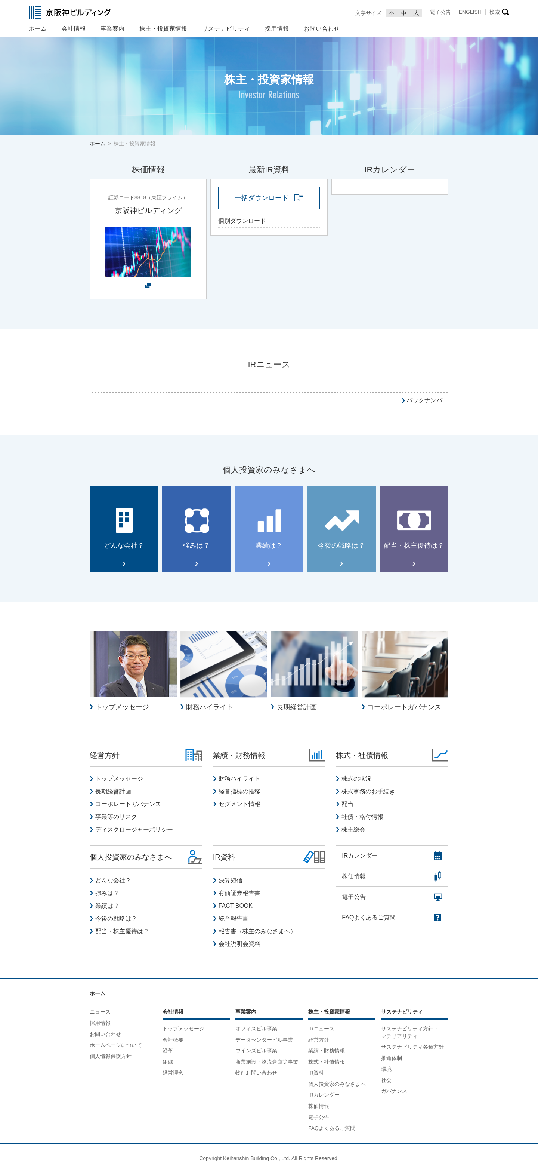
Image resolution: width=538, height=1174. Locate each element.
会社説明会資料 (239, 944)
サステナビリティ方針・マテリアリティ (410, 1033)
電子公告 (440, 12)
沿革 (168, 1051)
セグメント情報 (239, 805)
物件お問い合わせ (256, 1073)
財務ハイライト (239, 779)
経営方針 (318, 1040)
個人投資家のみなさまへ (337, 1085)
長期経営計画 (113, 792)
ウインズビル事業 (256, 1051)
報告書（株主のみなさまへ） (257, 932)
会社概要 (173, 1040)
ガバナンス (394, 1092)
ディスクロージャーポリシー (134, 830)
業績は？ (107, 906)
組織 (168, 1063)
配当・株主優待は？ (122, 932)
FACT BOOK (236, 906)
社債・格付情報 (362, 817)
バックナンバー (427, 400)
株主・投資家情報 (329, 1012)
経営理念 (173, 1073)
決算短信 (230, 881)
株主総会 (353, 830)
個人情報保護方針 (111, 1057)
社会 (386, 1081)
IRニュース (321, 1029)
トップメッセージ (119, 779)
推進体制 (391, 1059)
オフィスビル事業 (256, 1029)
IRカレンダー (324, 1095)
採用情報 (100, 1024)
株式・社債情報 (326, 1063)
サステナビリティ (402, 1012)
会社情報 (173, 1012)
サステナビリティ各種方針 (412, 1048)
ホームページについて (116, 1046)
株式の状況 (356, 779)
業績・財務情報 (326, 1051)
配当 (347, 805)
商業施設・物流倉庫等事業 (266, 1063)
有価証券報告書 (239, 894)
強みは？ (107, 894)
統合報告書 (233, 919)
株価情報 (318, 1107)
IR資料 (316, 1073)
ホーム (97, 994)
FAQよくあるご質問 (331, 1129)
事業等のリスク (116, 817)
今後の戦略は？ (116, 919)
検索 (494, 12)
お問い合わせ (105, 1035)
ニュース (100, 1012)
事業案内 (245, 1012)
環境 (386, 1070)
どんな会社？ (113, 881)
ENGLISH (470, 12)
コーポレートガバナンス (128, 805)
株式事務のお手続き (368, 792)
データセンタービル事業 (264, 1040)
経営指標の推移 (239, 792)
